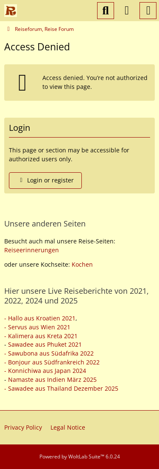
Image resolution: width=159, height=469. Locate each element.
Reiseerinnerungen (31, 250)
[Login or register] (126, 10)
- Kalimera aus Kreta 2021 (41, 336)
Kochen (82, 264)
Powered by (79, 456)
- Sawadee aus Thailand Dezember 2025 (61, 388)
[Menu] (147, 10)
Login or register (45, 180)
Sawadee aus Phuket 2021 (45, 344)
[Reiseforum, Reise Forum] (11, 10)
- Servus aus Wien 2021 (37, 327)
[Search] (105, 10)
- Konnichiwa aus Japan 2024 (45, 371)
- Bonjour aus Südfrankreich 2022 (52, 362)
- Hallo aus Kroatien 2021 (39, 318)
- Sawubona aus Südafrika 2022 (49, 353)
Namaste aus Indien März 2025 (52, 379)
